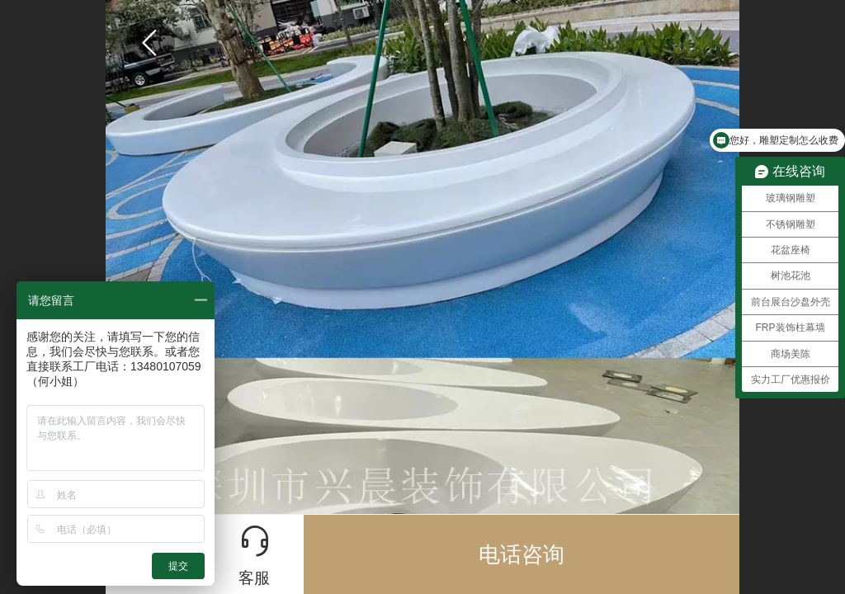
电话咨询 (521, 554)
